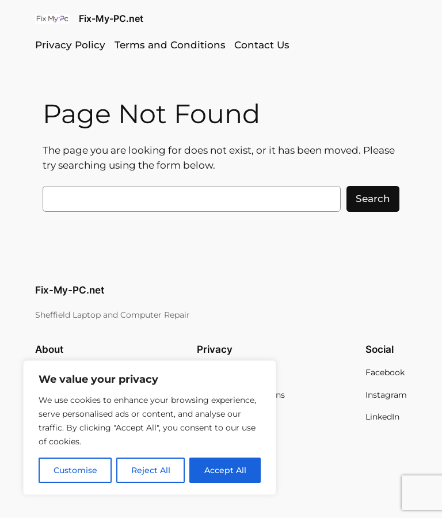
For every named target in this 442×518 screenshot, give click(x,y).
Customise (75, 470)
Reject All (150, 470)
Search (373, 198)
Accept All (225, 470)
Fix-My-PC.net (111, 18)
